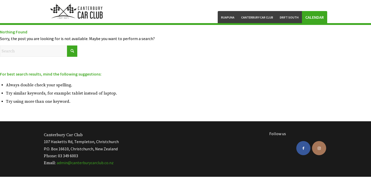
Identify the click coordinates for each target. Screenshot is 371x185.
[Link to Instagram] (319, 148)
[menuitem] (228, 17)
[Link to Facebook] (303, 148)
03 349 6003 (68, 155)
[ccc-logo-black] (77, 11)
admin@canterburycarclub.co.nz (85, 162)
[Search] (38, 51)
